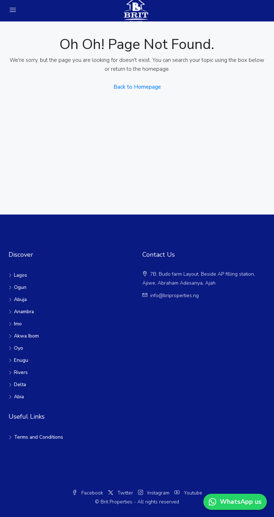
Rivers (21, 372)
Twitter (121, 492)
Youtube (188, 492)
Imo (18, 323)
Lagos (20, 275)
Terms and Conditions (38, 437)
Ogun (20, 287)
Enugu (21, 360)
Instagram (154, 492)
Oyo (18, 348)
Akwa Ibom (26, 336)
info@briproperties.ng (174, 295)
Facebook (88, 492)
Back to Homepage (137, 86)
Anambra (24, 311)
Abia (19, 396)
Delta (20, 384)
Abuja (20, 299)
